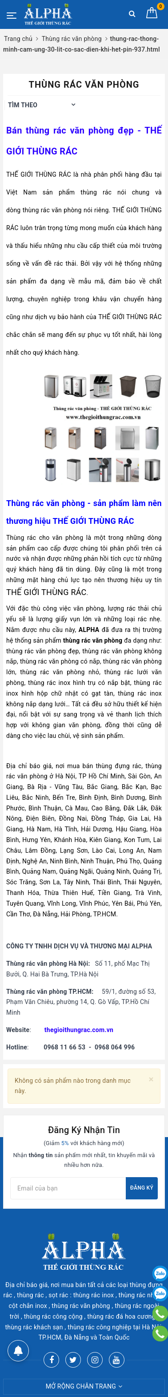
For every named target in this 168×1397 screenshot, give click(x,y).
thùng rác (96, 192)
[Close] (151, 1079)
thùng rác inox (49, 682)
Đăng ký (141, 1188)
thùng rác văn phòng (70, 130)
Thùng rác (21, 537)
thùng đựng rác (118, 765)
